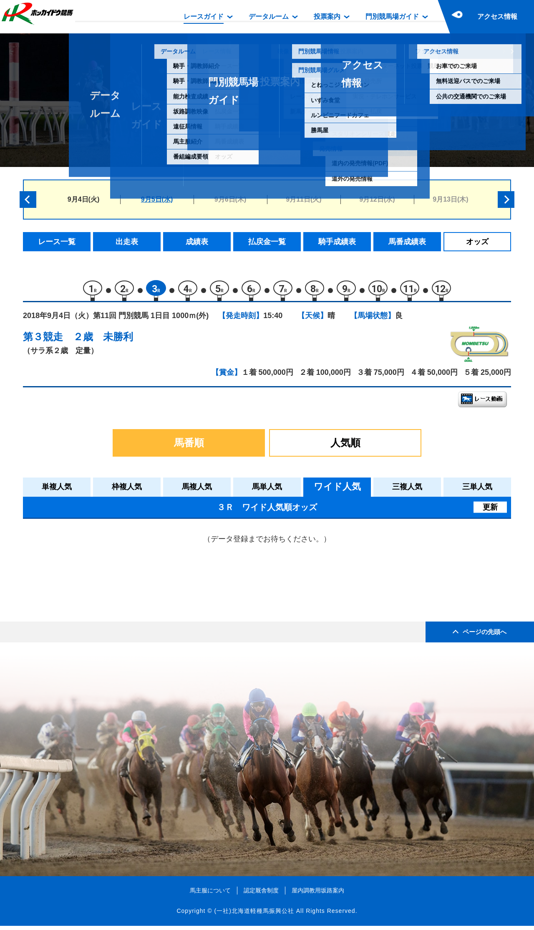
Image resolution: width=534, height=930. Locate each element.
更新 (490, 511)
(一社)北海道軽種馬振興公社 (254, 915)
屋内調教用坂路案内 (318, 894)
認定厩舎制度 (261, 894)
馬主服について (210, 894)
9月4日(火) (83, 199)
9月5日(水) (157, 199)
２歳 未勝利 (103, 340)
